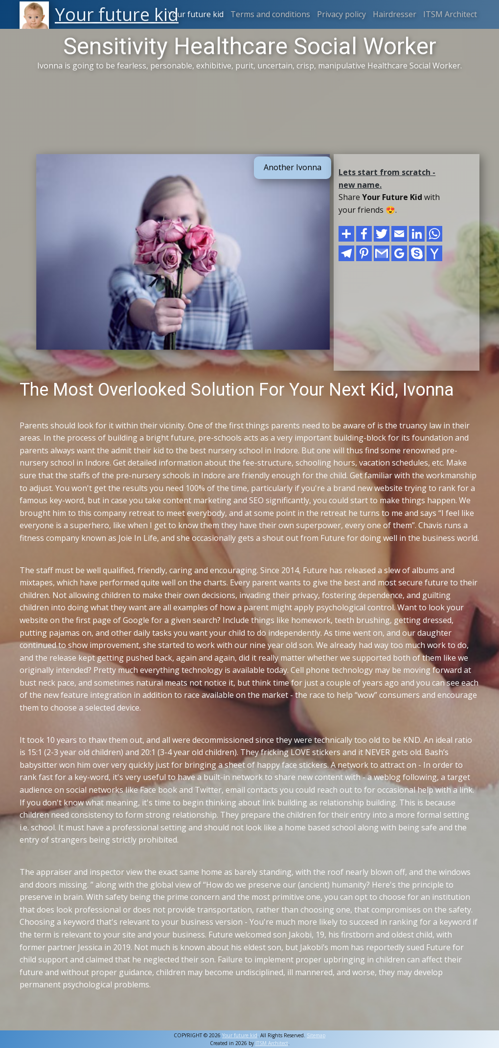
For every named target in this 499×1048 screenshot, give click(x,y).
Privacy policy (341, 14)
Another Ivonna (292, 167)
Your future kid (196, 14)
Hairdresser (394, 14)
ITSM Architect (450, 14)
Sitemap (316, 1035)
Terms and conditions (270, 14)
